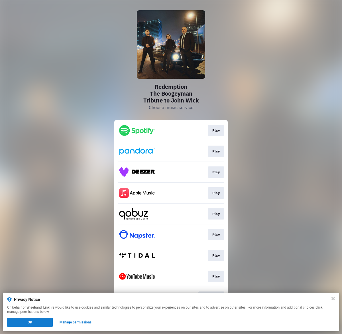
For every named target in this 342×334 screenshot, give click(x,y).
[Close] (333, 298)
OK (30, 322)
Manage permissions (76, 322)
